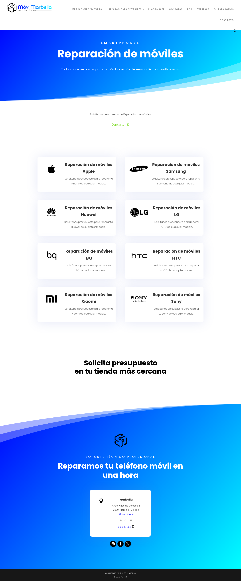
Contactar (118, 124)
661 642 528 (125, 525)
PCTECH (124, 577)
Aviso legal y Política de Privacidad (120, 573)
